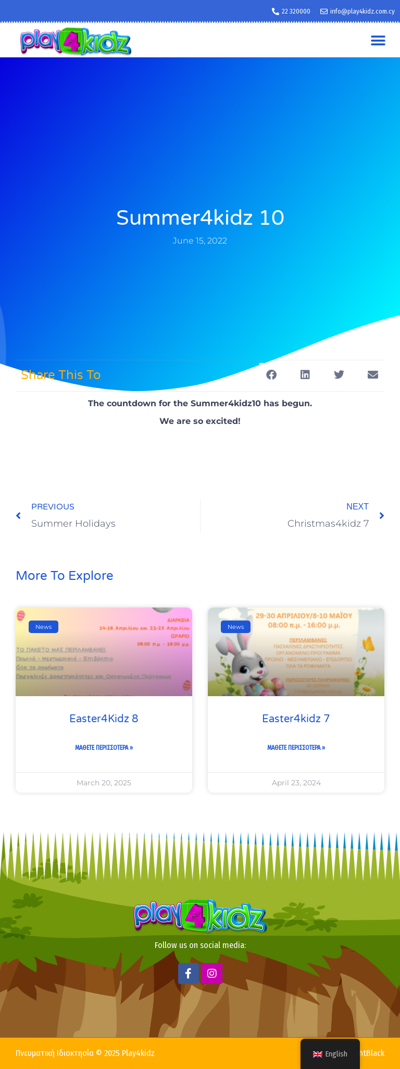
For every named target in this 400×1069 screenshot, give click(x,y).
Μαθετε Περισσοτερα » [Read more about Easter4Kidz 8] (104, 747)
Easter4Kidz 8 (104, 719)
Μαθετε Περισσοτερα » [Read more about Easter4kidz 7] (296, 747)
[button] (378, 40)
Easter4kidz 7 (296, 719)
